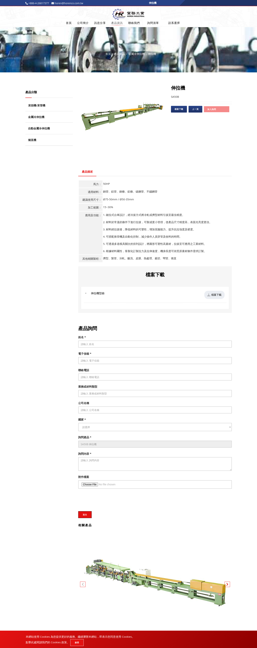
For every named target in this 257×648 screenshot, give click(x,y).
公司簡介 (83, 23)
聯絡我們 (134, 23)
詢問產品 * (84, 437)
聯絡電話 (83, 370)
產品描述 (87, 171)
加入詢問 (211, 109)
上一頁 (195, 109)
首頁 (69, 23)
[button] (227, 585)
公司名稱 (83, 403)
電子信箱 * (84, 353)
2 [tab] (122, 144)
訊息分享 (100, 23)
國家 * (82, 419)
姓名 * (82, 337)
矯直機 (32, 140)
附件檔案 (83, 477)
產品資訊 (117, 23)
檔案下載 (179, 109)
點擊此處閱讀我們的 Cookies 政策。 (48, 642)
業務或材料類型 (87, 386)
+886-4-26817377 (38, 3)
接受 (77, 642)
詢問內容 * (84, 453)
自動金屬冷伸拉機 (39, 128)
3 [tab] (127, 144)
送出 (85, 514)
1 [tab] (116, 144)
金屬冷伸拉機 (136, 54)
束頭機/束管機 (36, 105)
